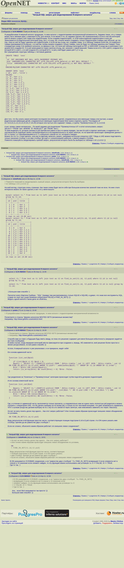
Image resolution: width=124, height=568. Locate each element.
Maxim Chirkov (117, 564)
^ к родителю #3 (93, 471)
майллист (75, 13)
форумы (8, 13)
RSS (121, 183)
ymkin (53, 170)
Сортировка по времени (111, 183)
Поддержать (107, 566)
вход (100, 0)
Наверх (103, 294)
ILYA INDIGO (18, 32)
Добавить (97, 566)
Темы (107, 542)
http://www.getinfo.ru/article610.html (28, 352)
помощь (24, 13)
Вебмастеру (118, 566)
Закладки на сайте (9, 564)
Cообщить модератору (115, 157)
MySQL (24, 21)
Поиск (91, 3)
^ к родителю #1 (93, 335)
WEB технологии (13, 21)
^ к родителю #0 (93, 294)
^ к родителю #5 (93, 538)
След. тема (120, 542)
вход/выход (95, 13)
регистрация (107, 0)
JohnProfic (55, 167)
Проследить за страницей (12, 566)
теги (96, 3)
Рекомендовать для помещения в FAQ (84, 542)
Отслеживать (119, 24)
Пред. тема (113, 542)
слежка (112, 13)
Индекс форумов (100, 542)
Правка (103, 157)
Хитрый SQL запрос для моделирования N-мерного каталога (28, 167)
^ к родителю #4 (93, 511)
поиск (37, 13)
